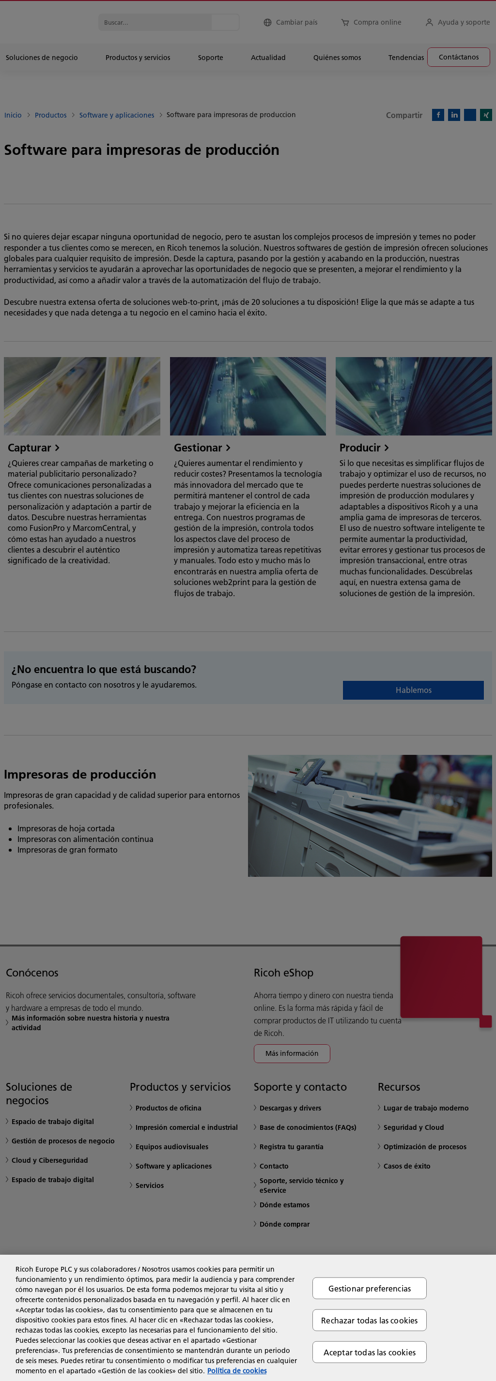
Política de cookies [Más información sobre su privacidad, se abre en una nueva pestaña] (236, 1370)
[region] (248, 1318)
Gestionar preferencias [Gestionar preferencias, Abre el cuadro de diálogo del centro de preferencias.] (369, 1288)
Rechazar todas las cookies (369, 1320)
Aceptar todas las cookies (370, 1352)
